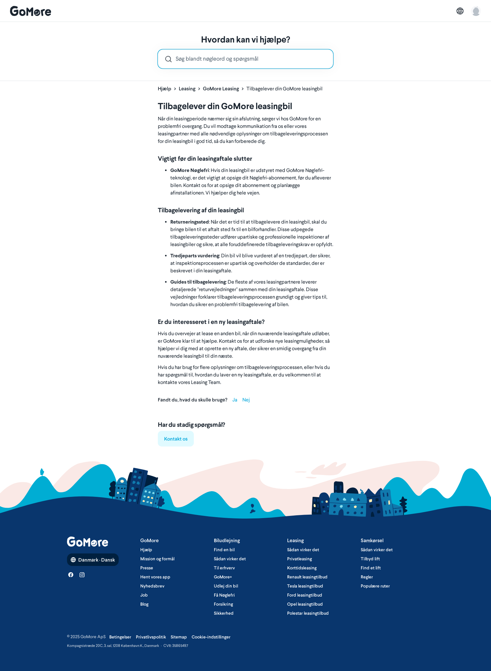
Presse (146, 567)
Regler (367, 576)
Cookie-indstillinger (211, 636)
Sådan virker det (230, 558)
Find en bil (224, 549)
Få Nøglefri (224, 595)
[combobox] (245, 58)
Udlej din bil (226, 585)
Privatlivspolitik (151, 636)
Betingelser (120, 636)
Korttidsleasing (302, 567)
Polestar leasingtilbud (308, 613)
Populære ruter (375, 585)
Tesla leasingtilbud (305, 585)
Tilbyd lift (370, 558)
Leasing (187, 88)
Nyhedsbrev (152, 585)
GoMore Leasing (221, 88)
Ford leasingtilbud (304, 595)
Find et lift (371, 567)
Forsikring (223, 604)
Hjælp (164, 88)
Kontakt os (176, 438)
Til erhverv (224, 567)
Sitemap (179, 636)
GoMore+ (223, 576)
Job (144, 595)
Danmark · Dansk (93, 560)
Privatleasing (299, 558)
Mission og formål (157, 558)
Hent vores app (155, 576)
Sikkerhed (224, 613)
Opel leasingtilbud (305, 604)
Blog (144, 604)
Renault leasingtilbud (307, 576)
